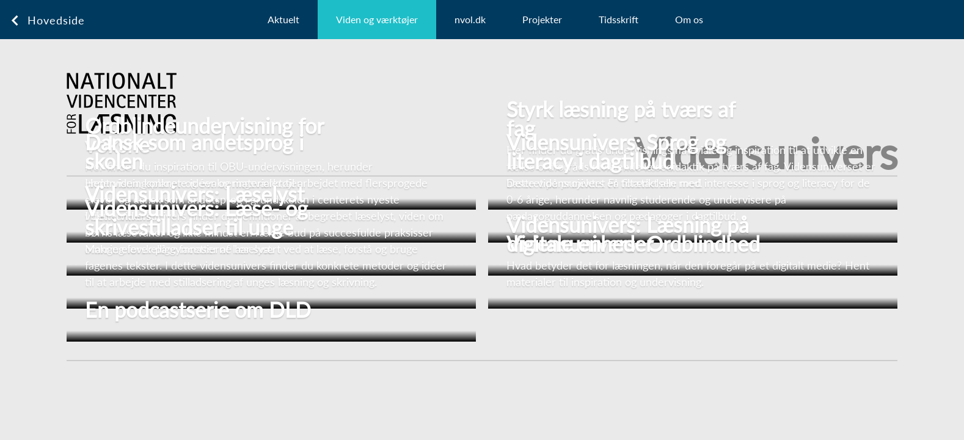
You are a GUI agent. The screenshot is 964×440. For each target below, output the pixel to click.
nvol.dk (470, 19)
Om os (689, 19)
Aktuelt (283, 19)
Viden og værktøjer (377, 19)
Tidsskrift (618, 19)
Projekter (542, 19)
